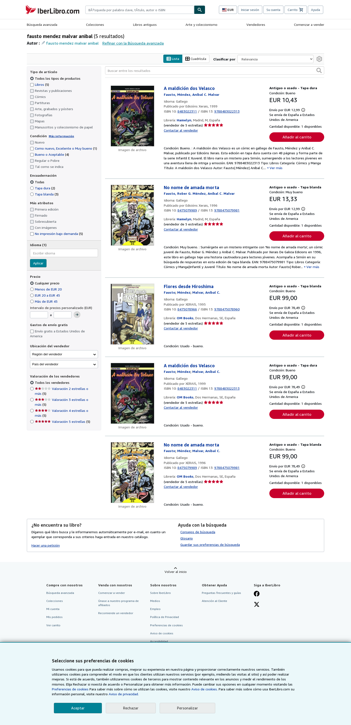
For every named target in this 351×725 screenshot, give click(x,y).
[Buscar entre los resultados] (214, 71)
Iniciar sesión (250, 10)
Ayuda (315, 10)
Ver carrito (53, 625)
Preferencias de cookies (70, 689)
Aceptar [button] (78, 708)
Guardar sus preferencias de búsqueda (210, 545)
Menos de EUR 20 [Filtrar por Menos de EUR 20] (46, 289)
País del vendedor (45, 364)
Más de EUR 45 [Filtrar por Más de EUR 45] (44, 301)
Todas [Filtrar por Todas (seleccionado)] (37, 182)
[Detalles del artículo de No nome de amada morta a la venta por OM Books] (132, 472)
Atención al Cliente (214, 601)
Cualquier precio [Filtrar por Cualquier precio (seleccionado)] (45, 283)
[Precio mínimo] (39, 315)
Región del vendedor (47, 354)
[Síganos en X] (257, 605)
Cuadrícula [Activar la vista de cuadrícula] (195, 59)
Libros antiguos (145, 24)
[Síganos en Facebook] (257, 594)
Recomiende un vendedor (115, 613)
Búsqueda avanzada (42, 24)
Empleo (155, 609)
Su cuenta (273, 10)
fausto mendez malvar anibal (72, 43)
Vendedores (255, 24)
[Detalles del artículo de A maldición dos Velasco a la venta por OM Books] (132, 393)
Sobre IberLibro (160, 593)
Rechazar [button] (130, 708)
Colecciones (95, 24)
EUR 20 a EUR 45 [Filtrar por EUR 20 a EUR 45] (45, 295)
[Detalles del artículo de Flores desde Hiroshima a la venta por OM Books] (132, 314)
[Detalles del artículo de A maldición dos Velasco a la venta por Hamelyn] (132, 116)
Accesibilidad (159, 641)
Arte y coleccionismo (201, 24)
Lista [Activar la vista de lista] (172, 59)
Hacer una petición (45, 545)
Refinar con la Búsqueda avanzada (133, 43)
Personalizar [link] (187, 708)
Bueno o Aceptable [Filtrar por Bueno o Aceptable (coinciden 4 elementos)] (49, 155)
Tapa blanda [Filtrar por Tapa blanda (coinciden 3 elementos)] (44, 194)
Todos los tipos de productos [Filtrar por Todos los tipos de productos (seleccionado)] (55, 78)
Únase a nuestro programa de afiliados (118, 603)
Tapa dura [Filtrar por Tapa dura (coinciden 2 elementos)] (42, 188)
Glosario (186, 538)
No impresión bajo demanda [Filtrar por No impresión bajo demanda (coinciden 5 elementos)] (56, 234)
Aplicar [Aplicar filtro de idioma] (38, 263)
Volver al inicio (176, 572)
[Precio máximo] (63, 315)
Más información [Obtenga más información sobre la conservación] (61, 136)
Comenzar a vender (309, 24)
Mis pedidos (54, 617)
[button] (319, 70)
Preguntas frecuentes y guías (221, 593)
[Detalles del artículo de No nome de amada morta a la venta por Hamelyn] (132, 215)
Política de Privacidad (164, 617)
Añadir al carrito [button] (297, 137)
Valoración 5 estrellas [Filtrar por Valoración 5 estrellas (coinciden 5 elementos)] (62, 422)
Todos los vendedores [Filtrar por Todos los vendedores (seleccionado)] (52, 383)
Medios (155, 601)
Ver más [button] (276, 168)
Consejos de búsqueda (197, 532)
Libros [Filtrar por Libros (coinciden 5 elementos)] (39, 84)
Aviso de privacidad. (124, 694)
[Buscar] (199, 10)
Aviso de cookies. (204, 689)
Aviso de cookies (161, 633)
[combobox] (139, 10)
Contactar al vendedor (181, 130)
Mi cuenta (52, 609)
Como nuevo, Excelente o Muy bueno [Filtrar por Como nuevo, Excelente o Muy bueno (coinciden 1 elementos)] (63, 148)
